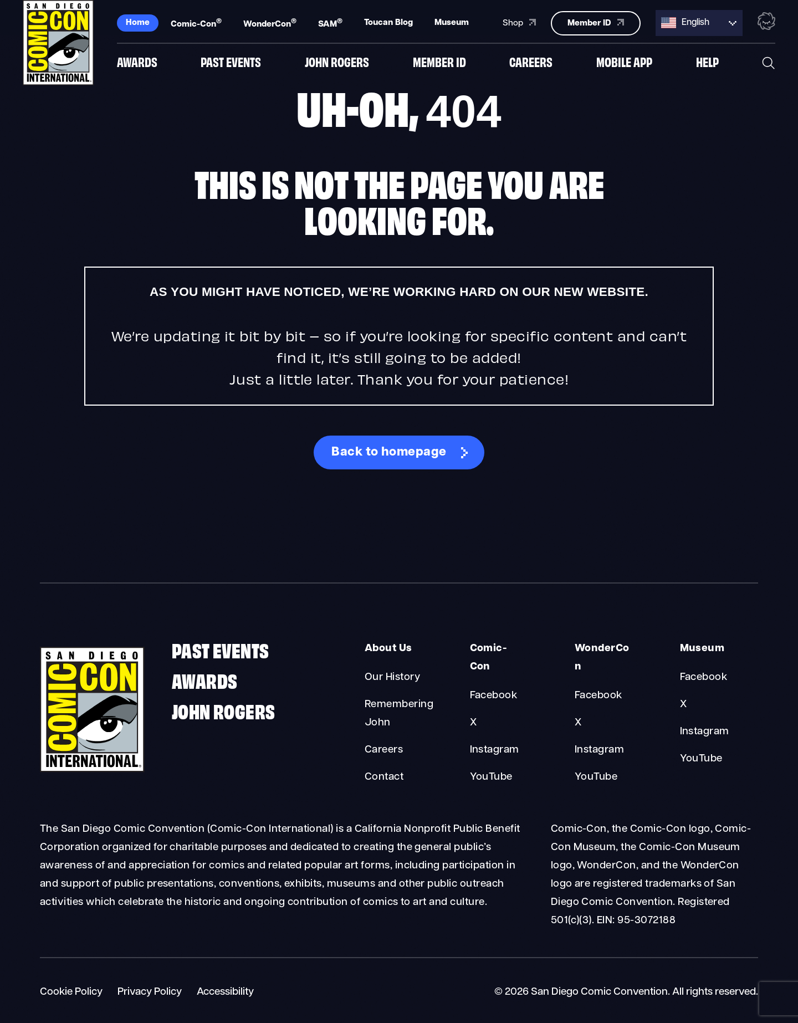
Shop (519, 22)
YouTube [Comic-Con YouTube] (491, 777)
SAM (330, 22)
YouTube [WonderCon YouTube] (596, 777)
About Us (388, 648)
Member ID (439, 62)
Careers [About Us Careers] (384, 750)
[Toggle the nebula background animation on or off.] (766, 21)
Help (707, 62)
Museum (451, 22)
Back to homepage (389, 452)
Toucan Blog (388, 22)
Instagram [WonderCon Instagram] (599, 750)
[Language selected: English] (699, 22)
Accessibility (225, 992)
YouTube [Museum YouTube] (701, 759)
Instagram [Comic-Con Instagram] (494, 750)
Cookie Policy (71, 992)
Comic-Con (196, 22)
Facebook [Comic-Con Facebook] (494, 695)
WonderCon (269, 22)
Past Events (231, 62)
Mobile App (624, 62)
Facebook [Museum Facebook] (704, 677)
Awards (137, 62)
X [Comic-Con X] (473, 723)
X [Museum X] (683, 704)
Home (138, 22)
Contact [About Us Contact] (384, 777)
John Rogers (337, 62)
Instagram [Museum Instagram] (704, 732)
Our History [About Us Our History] (392, 677)
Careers (531, 62)
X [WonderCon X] (578, 723)
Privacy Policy (149, 992)
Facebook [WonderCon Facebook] (598, 695)
